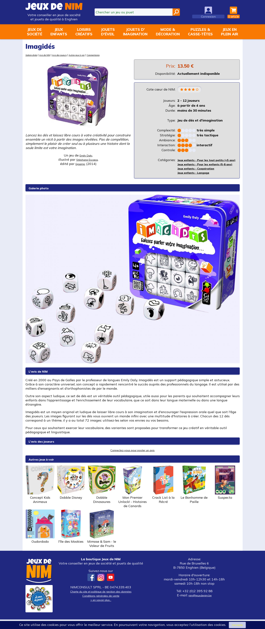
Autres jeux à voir (90, 54)
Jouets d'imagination (135, 31)
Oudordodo (40, 536)
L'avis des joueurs (47, 450)
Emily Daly (86, 155)
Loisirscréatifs (83, 31)
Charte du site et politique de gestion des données (100, 601)
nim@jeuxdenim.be (200, 605)
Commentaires (111, 54)
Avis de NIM (50, 54)
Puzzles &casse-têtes (200, 31)
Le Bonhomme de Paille (194, 494)
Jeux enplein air (229, 31)
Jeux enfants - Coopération (199, 178)
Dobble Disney (70, 492)
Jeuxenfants (58, 31)
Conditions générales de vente (101, 605)
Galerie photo (33, 54)
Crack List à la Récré (163, 494)
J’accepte (237, 624)
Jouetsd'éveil (108, 31)
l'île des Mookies (70, 536)
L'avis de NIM (42, 380)
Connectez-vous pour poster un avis (132, 459)
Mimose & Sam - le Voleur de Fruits (101, 538)
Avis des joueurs (68, 54)
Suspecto (225, 492)
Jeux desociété (34, 31)
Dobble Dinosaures (101, 494)
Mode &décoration (168, 31)
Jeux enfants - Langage (196, 182)
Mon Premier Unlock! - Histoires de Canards (132, 496)
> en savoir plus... (101, 609)
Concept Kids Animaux (40, 494)
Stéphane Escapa (87, 159)
